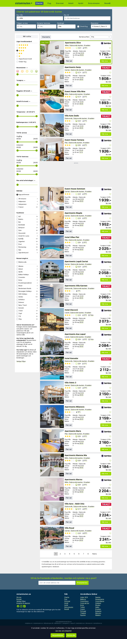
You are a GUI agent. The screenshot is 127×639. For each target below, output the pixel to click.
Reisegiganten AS (66, 621)
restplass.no (28, 623)
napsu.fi (72, 623)
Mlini (66, 45)
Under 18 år (84, 597)
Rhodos (97, 605)
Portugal (83, 611)
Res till (66, 15)
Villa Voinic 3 (70, 383)
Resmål (107, 3)
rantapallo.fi (65, 623)
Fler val (69, 61)
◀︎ (42, 52)
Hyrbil (80, 3)
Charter (39, 3)
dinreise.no (89, 623)
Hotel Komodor (71, 358)
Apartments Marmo (73, 479)
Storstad (59, 3)
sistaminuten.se (38, 623)
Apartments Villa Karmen (76, 286)
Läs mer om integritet (63, 631)
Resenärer (95, 23)
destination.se (80, 623)
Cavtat (67, 70)
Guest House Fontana (74, 140)
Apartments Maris (73, 431)
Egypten (83, 615)
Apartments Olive (73, 43)
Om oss (18, 597)
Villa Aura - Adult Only (74, 504)
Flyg (49, 3)
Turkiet (82, 607)
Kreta (82, 605)
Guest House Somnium (75, 189)
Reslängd (60, 23)
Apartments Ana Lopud (75, 334)
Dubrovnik (68, 118)
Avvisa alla (71, 635)
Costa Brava (84, 601)
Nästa (94, 554)
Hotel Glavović (71, 310)
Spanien (98, 597)
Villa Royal (69, 528)
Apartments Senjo (73, 67)
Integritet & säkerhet (23, 603)
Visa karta (46, 37)
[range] (17, 74)
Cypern (82, 609)
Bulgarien (98, 611)
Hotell (70, 3)
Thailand (83, 613)
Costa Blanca (99, 601)
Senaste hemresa (43, 23)
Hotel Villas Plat (72, 237)
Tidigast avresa (22, 23)
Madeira (98, 615)
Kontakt (19, 599)
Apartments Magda (73, 213)
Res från (19, 15)
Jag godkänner (57, 635)
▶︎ (62, 52)
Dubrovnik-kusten (76, 45)
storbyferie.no (98, 623)
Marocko (98, 613)
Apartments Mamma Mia (76, 455)
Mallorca (83, 599)
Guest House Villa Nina (75, 91)
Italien (97, 607)
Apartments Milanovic (75, 407)
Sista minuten (94, 3)
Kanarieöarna (99, 599)
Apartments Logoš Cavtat (76, 261)
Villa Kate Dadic (72, 116)
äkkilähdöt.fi (57, 623)
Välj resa (105, 61)
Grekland (98, 603)
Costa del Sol (84, 603)
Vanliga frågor (21, 361)
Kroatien (87, 45)
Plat (66, 143)
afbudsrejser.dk (48, 623)
